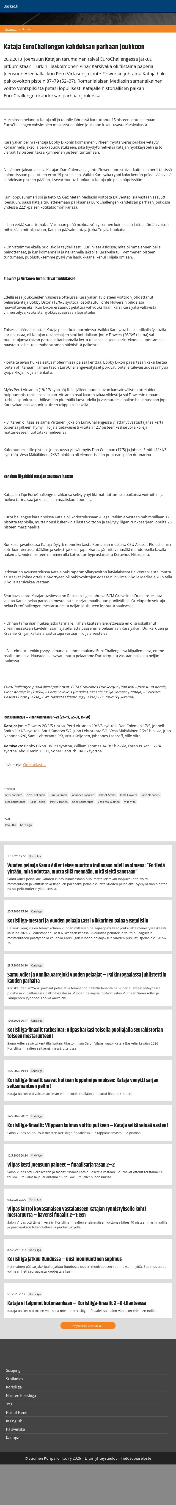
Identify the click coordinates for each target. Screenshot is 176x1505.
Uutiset (27, 29)
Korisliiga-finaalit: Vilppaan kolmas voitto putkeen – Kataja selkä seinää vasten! (87, 1125)
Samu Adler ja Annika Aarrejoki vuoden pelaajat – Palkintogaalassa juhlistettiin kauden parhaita (86, 978)
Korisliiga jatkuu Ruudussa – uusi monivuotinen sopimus (64, 1259)
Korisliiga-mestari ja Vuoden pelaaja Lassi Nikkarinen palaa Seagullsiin (77, 921)
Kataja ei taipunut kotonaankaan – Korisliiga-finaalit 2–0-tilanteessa (76, 1303)
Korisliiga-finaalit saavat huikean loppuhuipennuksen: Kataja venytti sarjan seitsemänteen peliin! (82, 1083)
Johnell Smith (107, 795)
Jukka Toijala (38, 802)
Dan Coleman (58, 795)
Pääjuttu (10, 825)
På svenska (15, 1429)
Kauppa (12, 1437)
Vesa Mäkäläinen (109, 802)
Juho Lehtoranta (15, 802)
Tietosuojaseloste (136, 1458)
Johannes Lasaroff (83, 795)
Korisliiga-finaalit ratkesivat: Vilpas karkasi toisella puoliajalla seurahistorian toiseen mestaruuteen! (85, 1033)
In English (14, 1420)
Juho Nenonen (151, 795)
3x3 (9, 1404)
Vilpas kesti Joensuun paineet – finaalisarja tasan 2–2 (61, 1165)
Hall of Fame (16, 1412)
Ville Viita (130, 802)
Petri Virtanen (59, 802)
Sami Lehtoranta (82, 802)
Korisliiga (26, 825)
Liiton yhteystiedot (101, 1458)
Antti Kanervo (13, 795)
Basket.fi (10, 29)
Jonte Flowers (128, 795)
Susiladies (14, 1378)
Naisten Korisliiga (21, 1395)
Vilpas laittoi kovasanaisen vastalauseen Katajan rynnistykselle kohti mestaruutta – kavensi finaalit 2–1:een (76, 1212)
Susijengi (13, 1370)
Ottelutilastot (34, 764)
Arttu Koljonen (36, 795)
